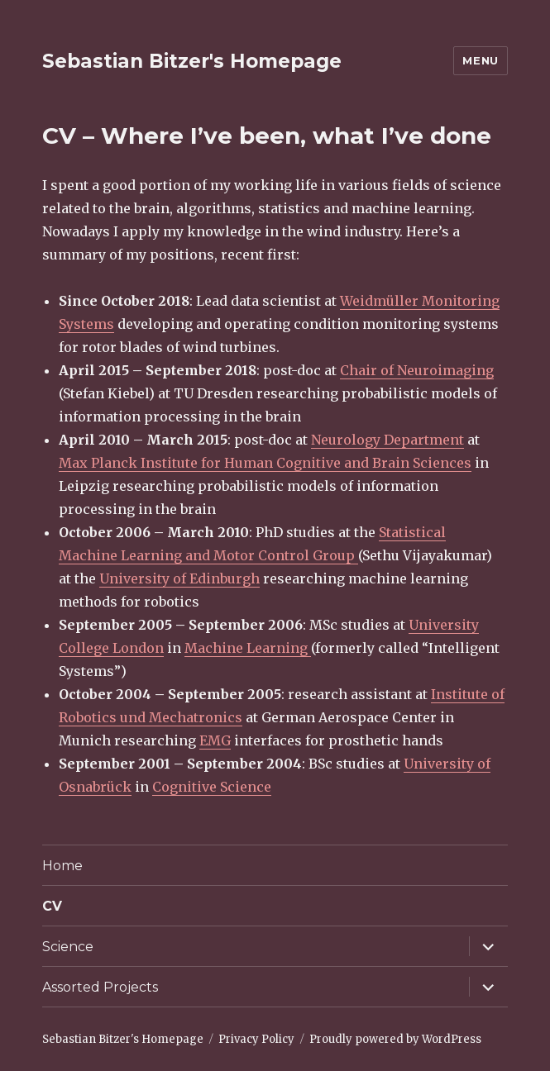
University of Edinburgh (179, 578)
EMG (215, 740)
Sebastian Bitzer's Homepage (192, 61)
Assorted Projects (100, 987)
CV (52, 906)
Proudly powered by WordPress (395, 1039)
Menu (480, 60)
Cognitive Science (211, 786)
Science (67, 946)
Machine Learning (247, 648)
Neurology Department (387, 439)
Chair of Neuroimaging (417, 370)
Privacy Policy (256, 1039)
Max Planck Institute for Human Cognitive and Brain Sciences (265, 463)
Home (62, 865)
